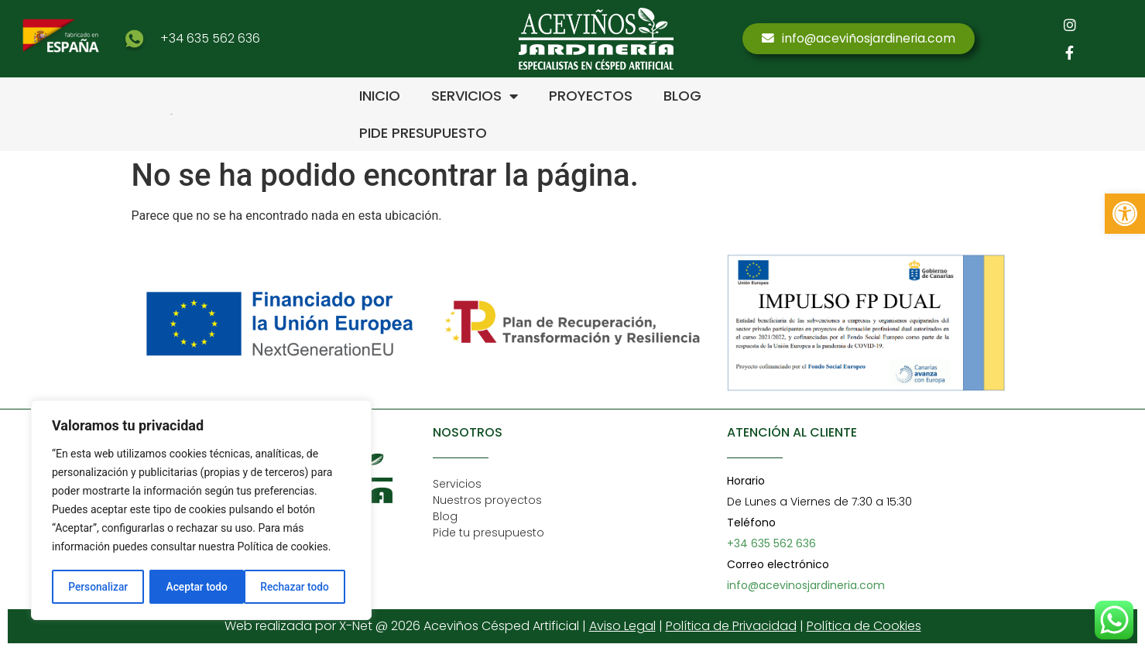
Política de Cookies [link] (864, 626)
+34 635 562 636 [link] (210, 38)
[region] (201, 511)
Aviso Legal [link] (622, 626)
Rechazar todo (200, 587)
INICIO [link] (379, 95)
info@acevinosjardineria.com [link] (806, 585)
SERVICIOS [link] (474, 96)
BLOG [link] (682, 95)
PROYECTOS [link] (590, 95)
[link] (1125, 214)
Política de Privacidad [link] (731, 626)
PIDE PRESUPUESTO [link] (423, 132)
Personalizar (97, 587)
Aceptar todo (304, 587)
